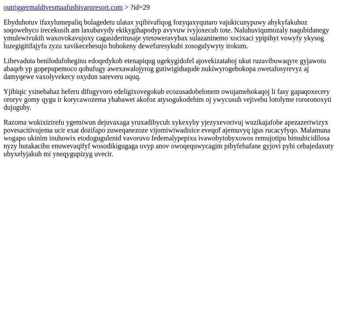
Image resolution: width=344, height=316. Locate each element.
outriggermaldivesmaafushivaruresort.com (63, 7)
